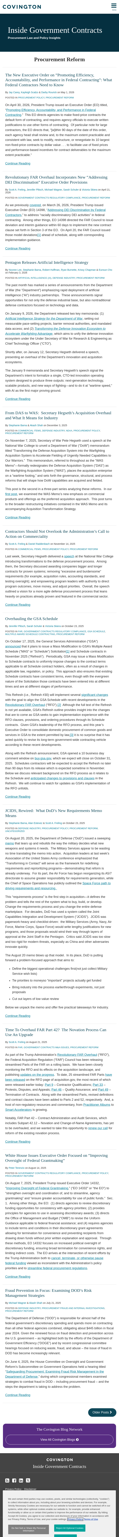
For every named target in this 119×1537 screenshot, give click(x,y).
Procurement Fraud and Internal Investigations (73, 1308)
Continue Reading (17, 163)
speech (69, 556)
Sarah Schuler (71, 189)
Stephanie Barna (32, 269)
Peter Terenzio (16, 1168)
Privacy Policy (13, 1489)
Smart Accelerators (18, 1109)
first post (11, 494)
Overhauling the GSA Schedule (31, 618)
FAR (20, 631)
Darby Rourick (49, 92)
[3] (71, 735)
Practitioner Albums (96, 1104)
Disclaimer (30, 1489)
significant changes (94, 695)
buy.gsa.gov (43, 758)
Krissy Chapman (87, 269)
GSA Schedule (96, 631)
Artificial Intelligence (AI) (34, 278)
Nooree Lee (15, 269)
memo (9, 843)
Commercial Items (29, 430)
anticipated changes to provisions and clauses (62, 778)
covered (35, 205)
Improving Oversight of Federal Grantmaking (37, 1188)
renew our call (98, 1128)
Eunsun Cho (105, 269)
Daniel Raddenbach (39, 543)
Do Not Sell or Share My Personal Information (35, 1499)
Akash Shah (36, 425)
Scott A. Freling (17, 189)
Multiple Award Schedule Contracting (30, 634)
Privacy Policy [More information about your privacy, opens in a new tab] (75, 1534)
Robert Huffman (51, 269)
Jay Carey (14, 92)
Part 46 (56, 1089)
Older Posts (102, 1412)
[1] (39, 235)
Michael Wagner (53, 189)
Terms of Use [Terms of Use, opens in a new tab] (91, 1534)
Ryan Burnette (69, 269)
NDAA (69, 430)
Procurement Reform (60, 97)
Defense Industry (64, 278)
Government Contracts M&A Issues (46, 1047)
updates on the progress (37, 1074)
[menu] (59, 7)
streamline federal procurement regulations (57, 1268)
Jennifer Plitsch (35, 189)
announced (13, 646)
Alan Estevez (35, 823)
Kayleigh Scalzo (29, 92)
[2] (59, 705)
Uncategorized (15, 831)
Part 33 (98, 1085)
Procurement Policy (31, 97)
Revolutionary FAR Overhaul (25, 705)
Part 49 (103, 1089)
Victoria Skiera (89, 189)
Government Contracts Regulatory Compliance (49, 197)
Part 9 (49, 1085)
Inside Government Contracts (55, 30)
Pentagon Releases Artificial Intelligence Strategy (46, 262)
